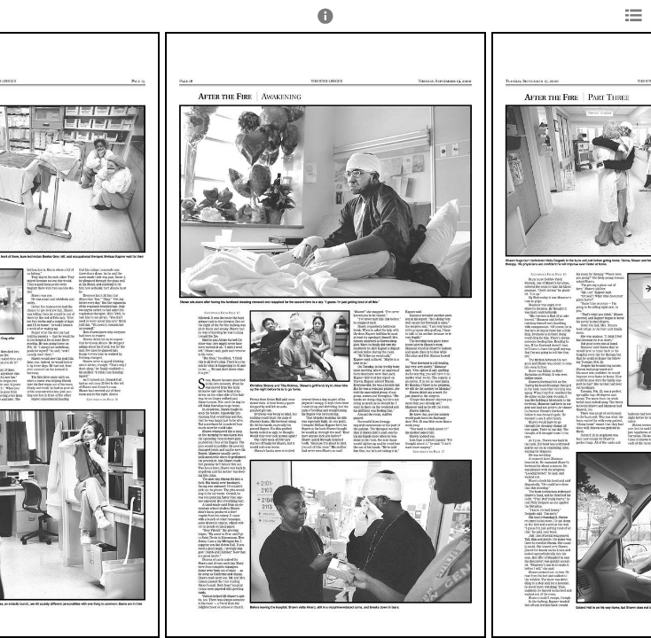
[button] (325, 24)
